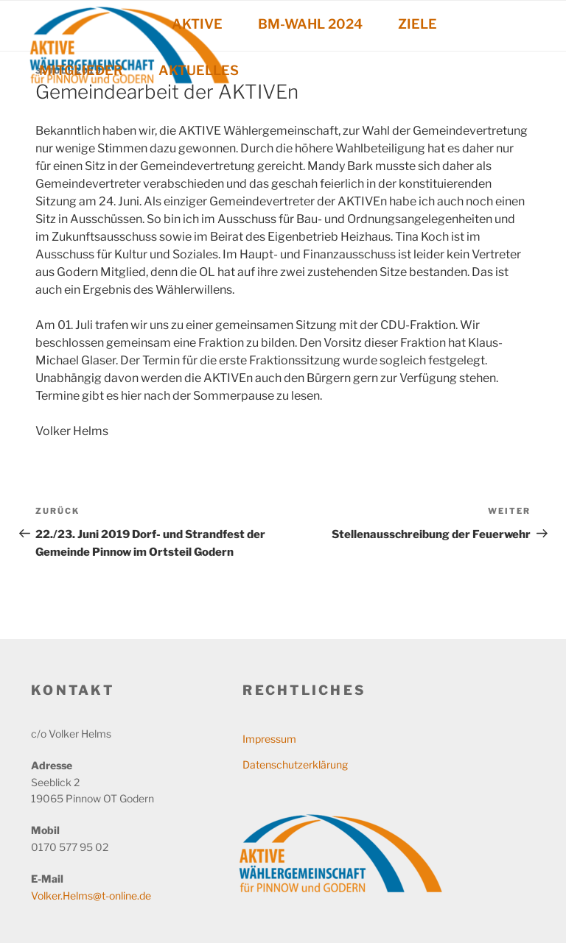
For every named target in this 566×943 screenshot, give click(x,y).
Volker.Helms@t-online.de (91, 895)
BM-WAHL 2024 (310, 24)
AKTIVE (197, 24)
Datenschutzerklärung (295, 764)
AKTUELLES (198, 70)
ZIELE (417, 24)
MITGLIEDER (81, 70)
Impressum (269, 738)
